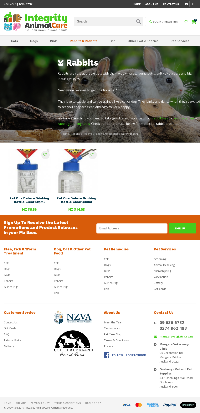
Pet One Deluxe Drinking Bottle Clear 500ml (76, 200)
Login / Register (165, 21)
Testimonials (112, 328)
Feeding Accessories (107, 133)
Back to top (93, 403)
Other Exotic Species (143, 41)
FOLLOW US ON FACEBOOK (129, 355)
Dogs (34, 41)
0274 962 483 (173, 328)
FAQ (6, 334)
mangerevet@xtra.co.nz (176, 336)
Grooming (160, 259)
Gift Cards (160, 289)
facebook (194, 4)
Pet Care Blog (112, 334)
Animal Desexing (164, 265)
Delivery (9, 346)
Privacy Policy (40, 403)
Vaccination (161, 277)
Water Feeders (129, 133)
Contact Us (171, 4)
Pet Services (180, 41)
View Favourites (186, 22)
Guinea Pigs (11, 287)
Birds (54, 41)
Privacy (108, 346)
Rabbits (8, 281)
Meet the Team (113, 322)
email (187, 4)
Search (138, 21)
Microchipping (162, 271)
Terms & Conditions (116, 340)
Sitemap (21, 403)
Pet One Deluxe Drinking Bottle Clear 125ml (29, 200)
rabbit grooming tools (74, 124)
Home (137, 4)
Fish (112, 41)
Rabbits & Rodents (83, 41)
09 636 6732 (172, 322)
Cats (14, 41)
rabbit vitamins (183, 118)
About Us (151, 4)
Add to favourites (45, 155)
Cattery (158, 283)
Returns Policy (13, 340)
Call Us (18, 4)
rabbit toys (160, 118)
